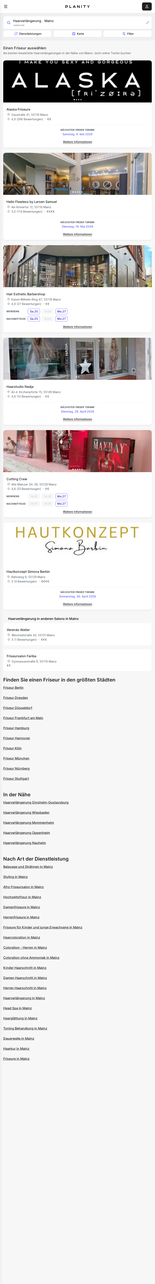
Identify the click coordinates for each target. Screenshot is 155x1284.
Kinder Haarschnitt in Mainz (24, 968)
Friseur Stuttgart (16, 779)
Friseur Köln (12, 748)
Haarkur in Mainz (16, 1049)
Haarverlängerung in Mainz (24, 998)
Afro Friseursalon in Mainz (23, 887)
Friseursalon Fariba (21, 656)
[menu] (5, 6)
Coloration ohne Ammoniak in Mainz (31, 958)
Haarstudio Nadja (19, 387)
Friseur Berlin (13, 688)
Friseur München (16, 758)
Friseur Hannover (16, 738)
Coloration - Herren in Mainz (25, 947)
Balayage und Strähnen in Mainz (28, 867)
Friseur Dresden (15, 698)
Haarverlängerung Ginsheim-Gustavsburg (36, 802)
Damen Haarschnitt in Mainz (25, 978)
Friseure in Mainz (16, 1059)
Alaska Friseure (18, 109)
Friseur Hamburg (16, 728)
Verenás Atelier (18, 630)
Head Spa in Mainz (17, 1008)
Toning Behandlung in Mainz (25, 1028)
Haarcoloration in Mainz (21, 937)
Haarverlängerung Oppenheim (26, 833)
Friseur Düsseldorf (17, 708)
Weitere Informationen (77, 141)
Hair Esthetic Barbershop (25, 294)
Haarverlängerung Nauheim (24, 843)
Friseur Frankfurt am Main (23, 718)
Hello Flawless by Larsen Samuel (31, 202)
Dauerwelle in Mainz (18, 1038)
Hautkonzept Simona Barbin (28, 572)
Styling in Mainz (15, 877)
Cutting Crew (16, 479)
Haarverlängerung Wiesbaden (26, 812)
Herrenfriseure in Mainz (21, 917)
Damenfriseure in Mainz (21, 907)
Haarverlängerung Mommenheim (28, 823)
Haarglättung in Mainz (20, 1018)
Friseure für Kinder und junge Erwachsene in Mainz (42, 927)
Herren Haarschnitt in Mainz (25, 988)
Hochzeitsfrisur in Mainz (22, 897)
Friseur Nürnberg (16, 768)
